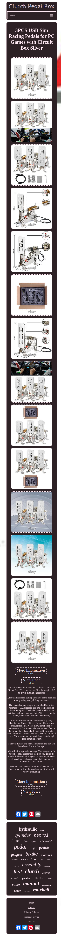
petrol (41, 835)
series (24, 859)
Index (31, 903)
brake (31, 854)
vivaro (16, 866)
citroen (15, 859)
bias (33, 859)
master (39, 877)
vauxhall (41, 889)
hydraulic (28, 829)
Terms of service (31, 917)
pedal (20, 847)
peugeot (16, 855)
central (46, 873)
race (42, 830)
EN (29, 921)
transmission (46, 886)
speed (34, 841)
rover (50, 879)
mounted (46, 855)
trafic (33, 848)
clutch (32, 871)
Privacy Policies (31, 912)
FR (34, 921)
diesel (16, 841)
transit (14, 878)
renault (47, 867)
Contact (31, 907)
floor (26, 841)
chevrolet (46, 841)
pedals (44, 848)
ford (18, 871)
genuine (26, 878)
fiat (41, 859)
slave (17, 890)
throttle (27, 891)
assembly (31, 864)
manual (31, 883)
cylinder (23, 835)
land (49, 859)
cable (16, 884)
